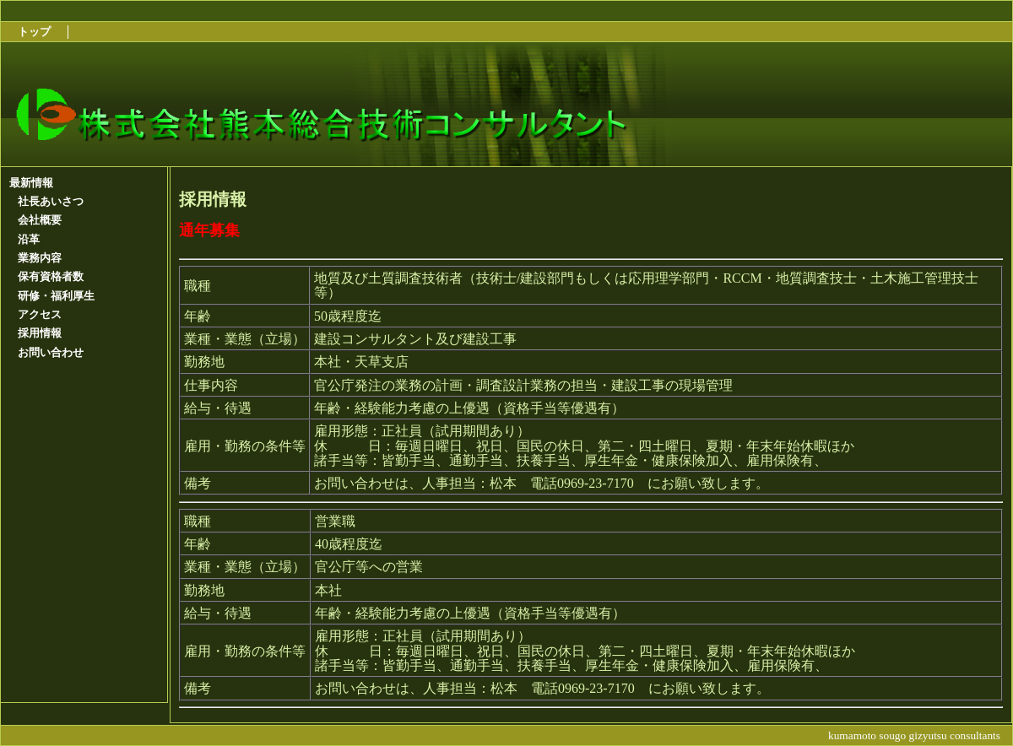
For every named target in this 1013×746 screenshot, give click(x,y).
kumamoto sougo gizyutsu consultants (914, 735)
